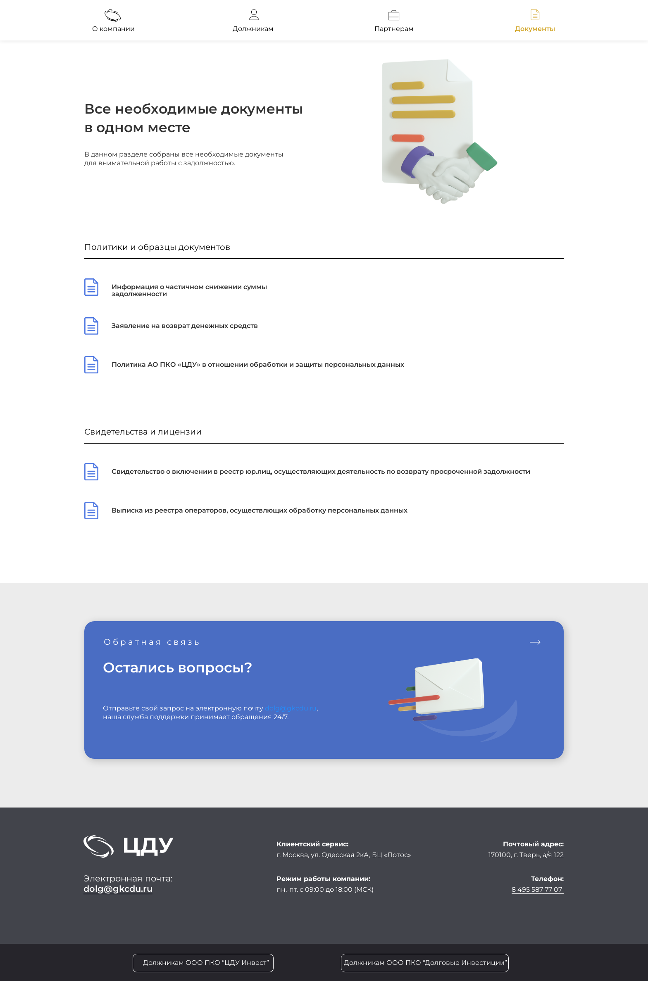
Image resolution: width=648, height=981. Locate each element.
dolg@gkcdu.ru (291, 708)
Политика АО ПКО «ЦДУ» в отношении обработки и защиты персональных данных (258, 364)
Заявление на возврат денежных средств (185, 326)
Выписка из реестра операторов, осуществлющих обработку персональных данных (259, 510)
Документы (535, 29)
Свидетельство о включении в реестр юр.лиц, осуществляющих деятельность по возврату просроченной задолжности (321, 471)
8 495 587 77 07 (538, 889)
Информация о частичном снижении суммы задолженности (189, 290)
